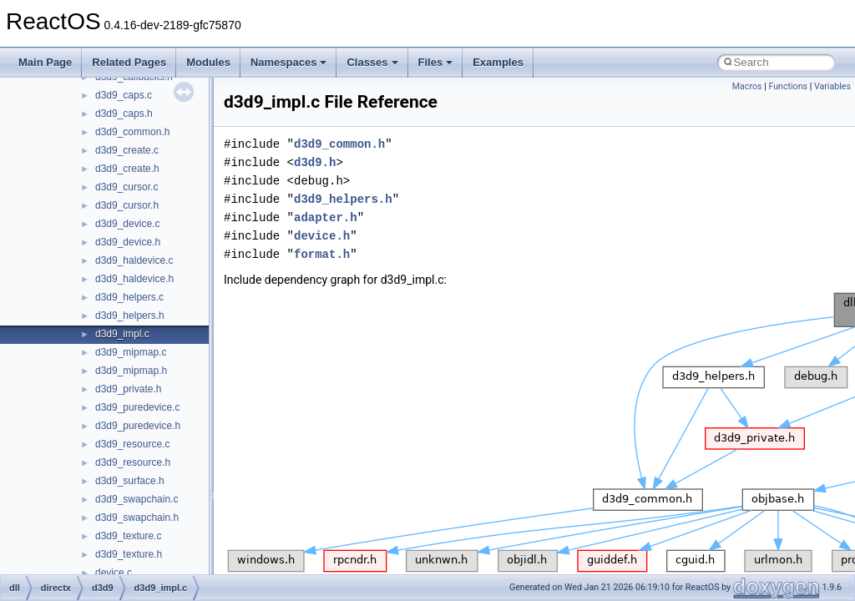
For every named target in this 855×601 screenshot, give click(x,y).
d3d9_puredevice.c (137, 407)
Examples (498, 62)
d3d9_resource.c (132, 444)
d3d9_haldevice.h (134, 279)
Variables (832, 86)
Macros (747, 86)
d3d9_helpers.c (129, 297)
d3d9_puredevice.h (137, 426)
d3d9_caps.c (123, 95)
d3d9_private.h (128, 389)
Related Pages (129, 62)
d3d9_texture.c (128, 536)
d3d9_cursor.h (127, 205)
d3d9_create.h (127, 168)
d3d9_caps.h (124, 113)
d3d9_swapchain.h (137, 517)
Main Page (45, 62)
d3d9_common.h (132, 132)
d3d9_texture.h (128, 554)
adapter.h (325, 217)
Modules (208, 62)
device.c (113, 572)
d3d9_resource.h (132, 462)
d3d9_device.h (127, 242)
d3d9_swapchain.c (136, 499)
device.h (322, 236)
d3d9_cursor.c (126, 187)
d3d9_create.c (127, 150)
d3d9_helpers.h (129, 315)
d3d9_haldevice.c (134, 260)
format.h (322, 254)
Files (435, 62)
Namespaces (288, 62)
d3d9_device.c (127, 224)
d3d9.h (315, 162)
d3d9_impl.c (122, 334)
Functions (787, 86)
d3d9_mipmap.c (130, 352)
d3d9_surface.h (129, 481)
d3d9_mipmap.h (131, 370)
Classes (372, 62)
